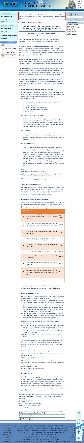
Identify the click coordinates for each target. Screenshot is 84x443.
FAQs (34, 10)
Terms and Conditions (53, 421)
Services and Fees (6, 13)
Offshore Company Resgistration (6, 20)
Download (26, 10)
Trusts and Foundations (7, 25)
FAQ (28, 421)
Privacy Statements (63, 421)
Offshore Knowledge (6, 16)
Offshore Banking (6, 28)
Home (4, 10)
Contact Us (41, 10)
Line (79, 419)
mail (79, 438)
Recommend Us (38, 421)
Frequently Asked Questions (9, 35)
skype (79, 425)
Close (31, 418)
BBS (50, 10)
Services (19, 10)
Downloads (4, 38)
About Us (12, 10)
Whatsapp (79, 413)
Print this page (24, 418)
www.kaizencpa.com (32, 396)
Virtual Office (4, 32)
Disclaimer (45, 421)
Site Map (32, 421)
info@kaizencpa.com (28, 400)
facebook (79, 432)
